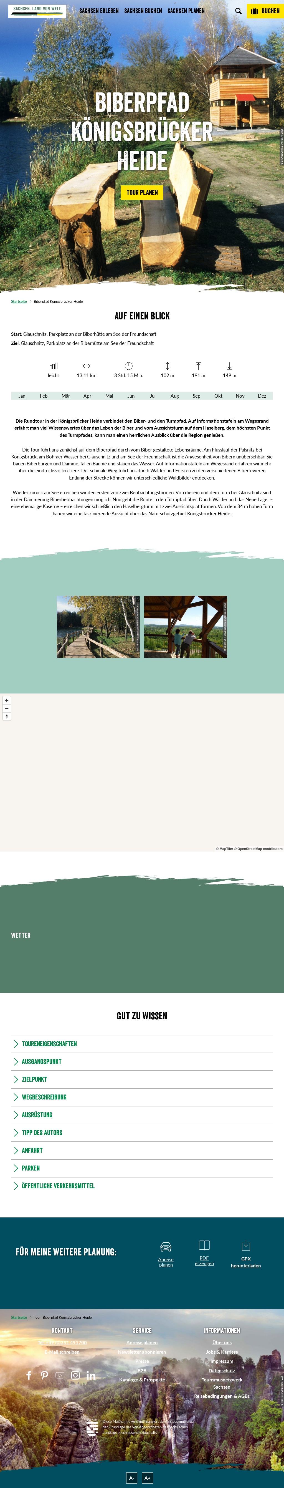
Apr (87, 396)
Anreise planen (142, 1342)
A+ (147, 1478)
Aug (175, 396)
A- (131, 1478)
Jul (153, 396)
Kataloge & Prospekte (142, 1380)
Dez (262, 396)
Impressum (222, 1361)
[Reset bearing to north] (7, 716)
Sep (197, 396)
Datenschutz (222, 1370)
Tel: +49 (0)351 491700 (62, 1342)
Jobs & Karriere (222, 1352)
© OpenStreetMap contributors (258, 849)
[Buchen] (265, 11)
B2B (142, 1370)
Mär (66, 396)
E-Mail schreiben (62, 1352)
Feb (44, 396)
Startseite (19, 301)
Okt (218, 396)
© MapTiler (224, 849)
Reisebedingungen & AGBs (222, 1396)
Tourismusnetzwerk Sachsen (222, 1383)
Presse (142, 1361)
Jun (131, 396)
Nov (240, 396)
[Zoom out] (7, 708)
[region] (142, 772)
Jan (22, 396)
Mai (109, 396)
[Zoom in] (7, 700)
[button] (142, 192)
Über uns (222, 1342)
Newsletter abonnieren (142, 1352)
